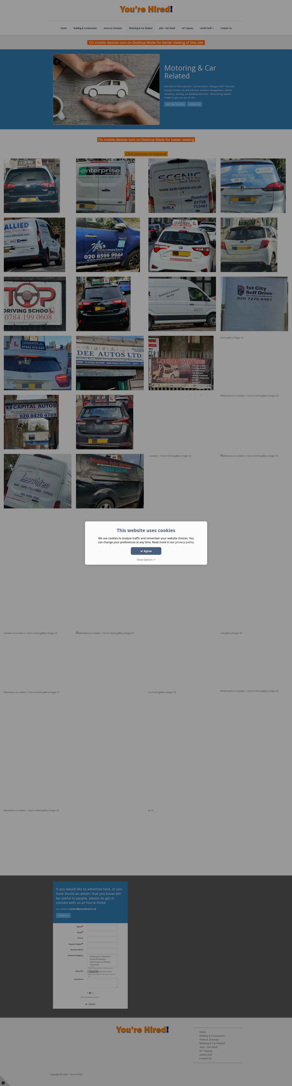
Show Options (146, 559)
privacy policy (184, 542)
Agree (146, 551)
